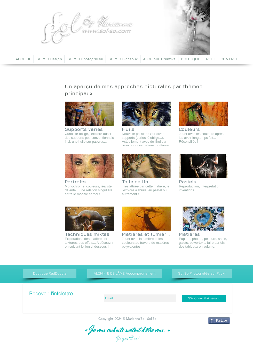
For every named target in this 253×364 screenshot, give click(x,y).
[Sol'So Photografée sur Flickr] (202, 273)
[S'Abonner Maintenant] (204, 298)
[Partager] (219, 320)
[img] (89, 124)
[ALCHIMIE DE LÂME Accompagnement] (124, 273)
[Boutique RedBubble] (49, 273)
